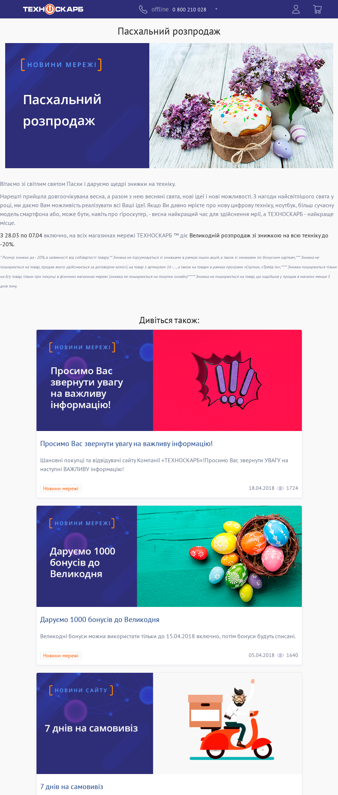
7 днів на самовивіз (71, 786)
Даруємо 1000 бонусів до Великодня (100, 619)
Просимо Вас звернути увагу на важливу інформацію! (126, 443)
